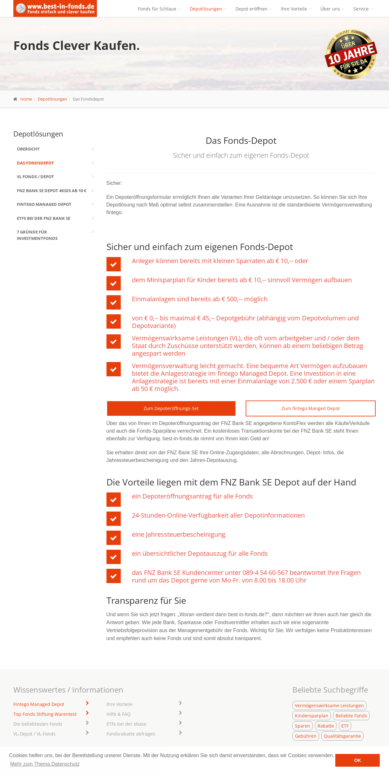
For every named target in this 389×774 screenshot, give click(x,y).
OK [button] (357, 760)
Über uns (330, 9)
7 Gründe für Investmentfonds (37, 235)
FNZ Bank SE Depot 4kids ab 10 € (51, 190)
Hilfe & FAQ (118, 714)
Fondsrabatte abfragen (130, 734)
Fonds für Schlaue (157, 9)
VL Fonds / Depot (35, 176)
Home (26, 99)
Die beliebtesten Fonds (37, 724)
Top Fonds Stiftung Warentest (45, 714)
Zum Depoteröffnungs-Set (171, 408)
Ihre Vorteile (294, 9)
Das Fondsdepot (35, 163)
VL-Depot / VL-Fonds (34, 734)
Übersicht (28, 149)
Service (361, 9)
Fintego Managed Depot (44, 204)
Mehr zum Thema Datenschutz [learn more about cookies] (44, 764)
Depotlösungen (206, 9)
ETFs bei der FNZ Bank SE (43, 218)
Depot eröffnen (251, 9)
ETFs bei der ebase (126, 724)
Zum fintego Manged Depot (311, 408)
